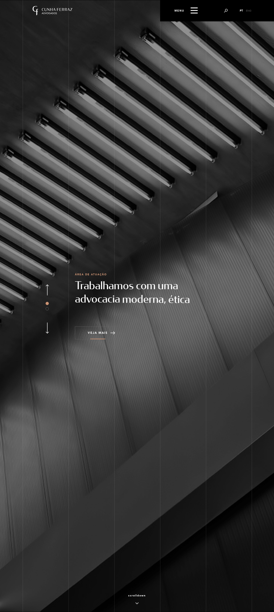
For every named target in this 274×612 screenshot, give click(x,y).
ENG (248, 10)
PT (241, 10)
